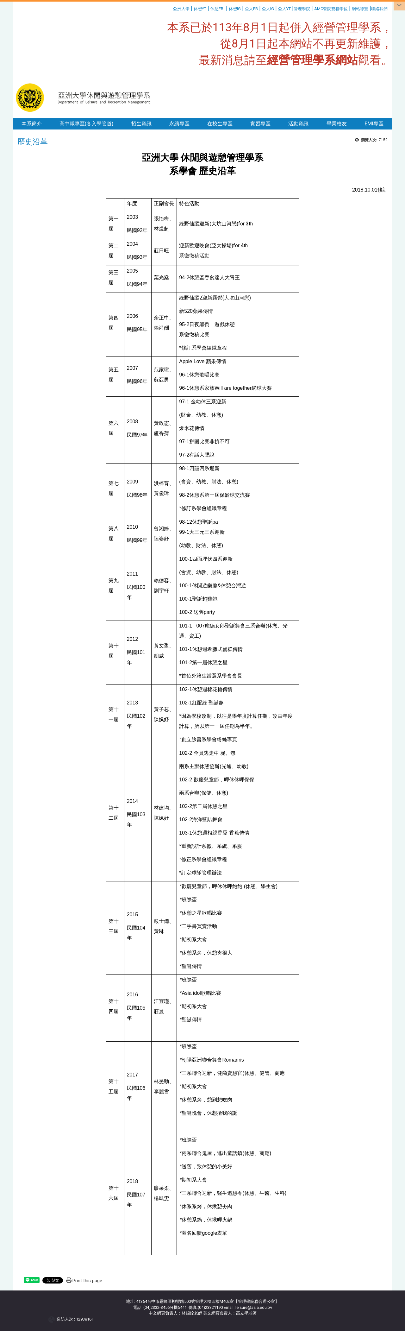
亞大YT (284, 8)
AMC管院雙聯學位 (331, 8)
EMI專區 (373, 124)
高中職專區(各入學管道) (86, 124)
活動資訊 (298, 124)
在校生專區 (220, 124)
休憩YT (200, 8)
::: (170, 7)
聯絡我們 (380, 8)
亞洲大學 (181, 8)
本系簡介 (32, 124)
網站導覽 (360, 8)
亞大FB (251, 8)
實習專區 (260, 124)
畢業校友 (337, 124)
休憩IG (235, 8)
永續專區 (179, 124)
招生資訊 (141, 124)
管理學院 (302, 8)
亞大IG (268, 8)
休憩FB (216, 8)
